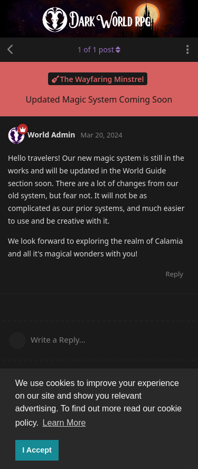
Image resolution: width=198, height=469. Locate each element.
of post (99, 49)
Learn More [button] (64, 422)
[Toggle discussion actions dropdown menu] (187, 50)
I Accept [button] (36, 450)
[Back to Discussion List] (10, 50)
